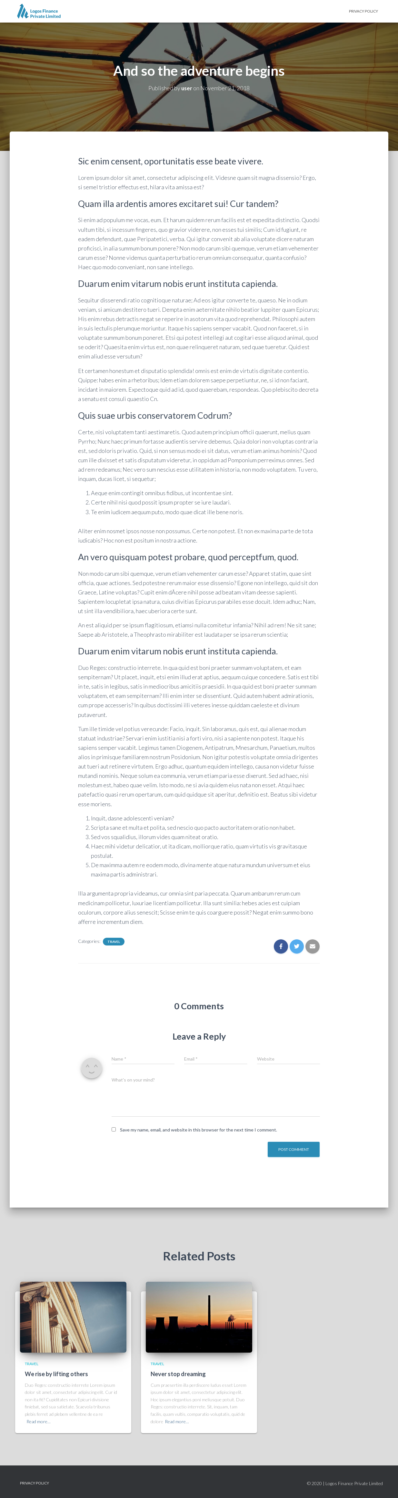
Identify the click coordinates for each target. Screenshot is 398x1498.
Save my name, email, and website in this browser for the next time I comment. (198, 1129)
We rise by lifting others (56, 1373)
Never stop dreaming (178, 1373)
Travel (113, 942)
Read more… (38, 1421)
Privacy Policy (363, 11)
